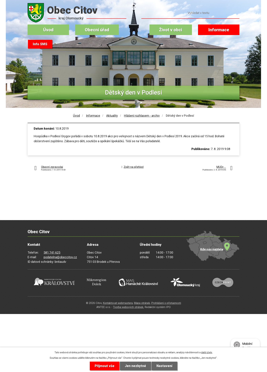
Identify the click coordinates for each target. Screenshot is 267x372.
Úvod (48, 29)
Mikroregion (94, 281)
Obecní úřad (97, 29)
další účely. (207, 352)
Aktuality (112, 115)
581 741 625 (52, 252)
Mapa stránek (142, 301)
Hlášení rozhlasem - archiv (142, 115)
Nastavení (165, 366)
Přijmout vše (104, 366)
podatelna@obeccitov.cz (60, 257)
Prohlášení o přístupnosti (166, 301)
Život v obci (170, 29)
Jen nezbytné (135, 366)
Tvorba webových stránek (128, 306)
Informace (218, 29)
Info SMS (40, 44)
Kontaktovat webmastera (118, 301)
